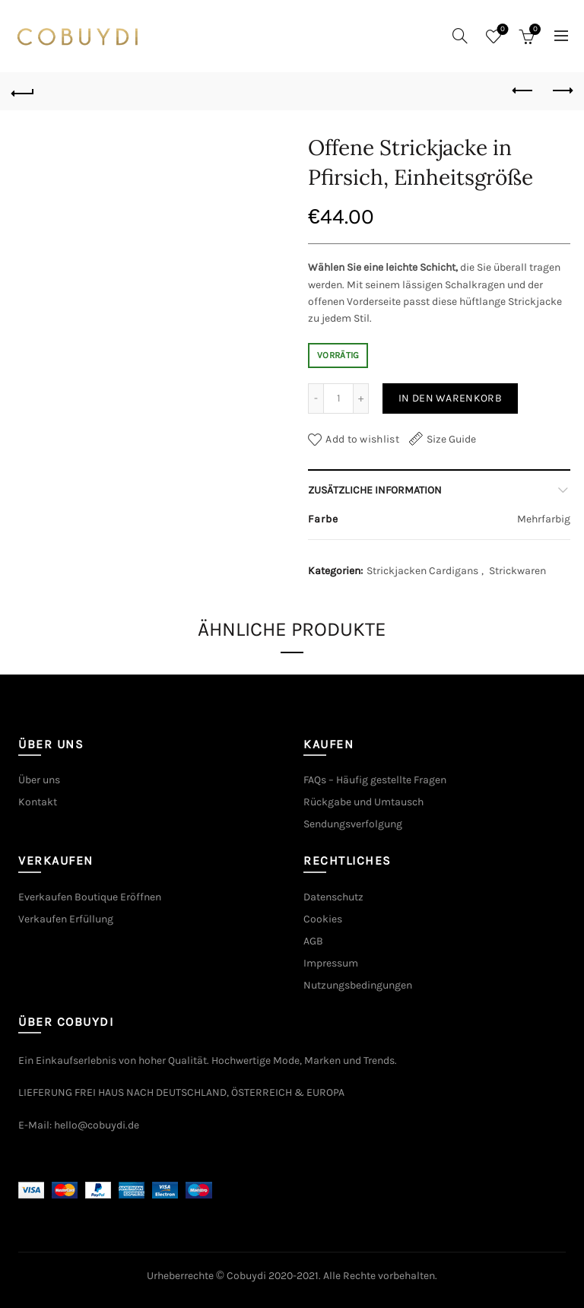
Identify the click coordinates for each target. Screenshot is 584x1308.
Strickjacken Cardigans (422, 570)
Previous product (523, 90)
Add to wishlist (362, 439)
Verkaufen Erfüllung (65, 919)
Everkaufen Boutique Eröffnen (89, 897)
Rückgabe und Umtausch (363, 801)
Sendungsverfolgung (352, 824)
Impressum (330, 963)
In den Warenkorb (450, 398)
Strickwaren (517, 570)
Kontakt (37, 801)
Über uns (39, 779)
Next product (561, 90)
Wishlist (501, 30)
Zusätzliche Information (375, 490)
